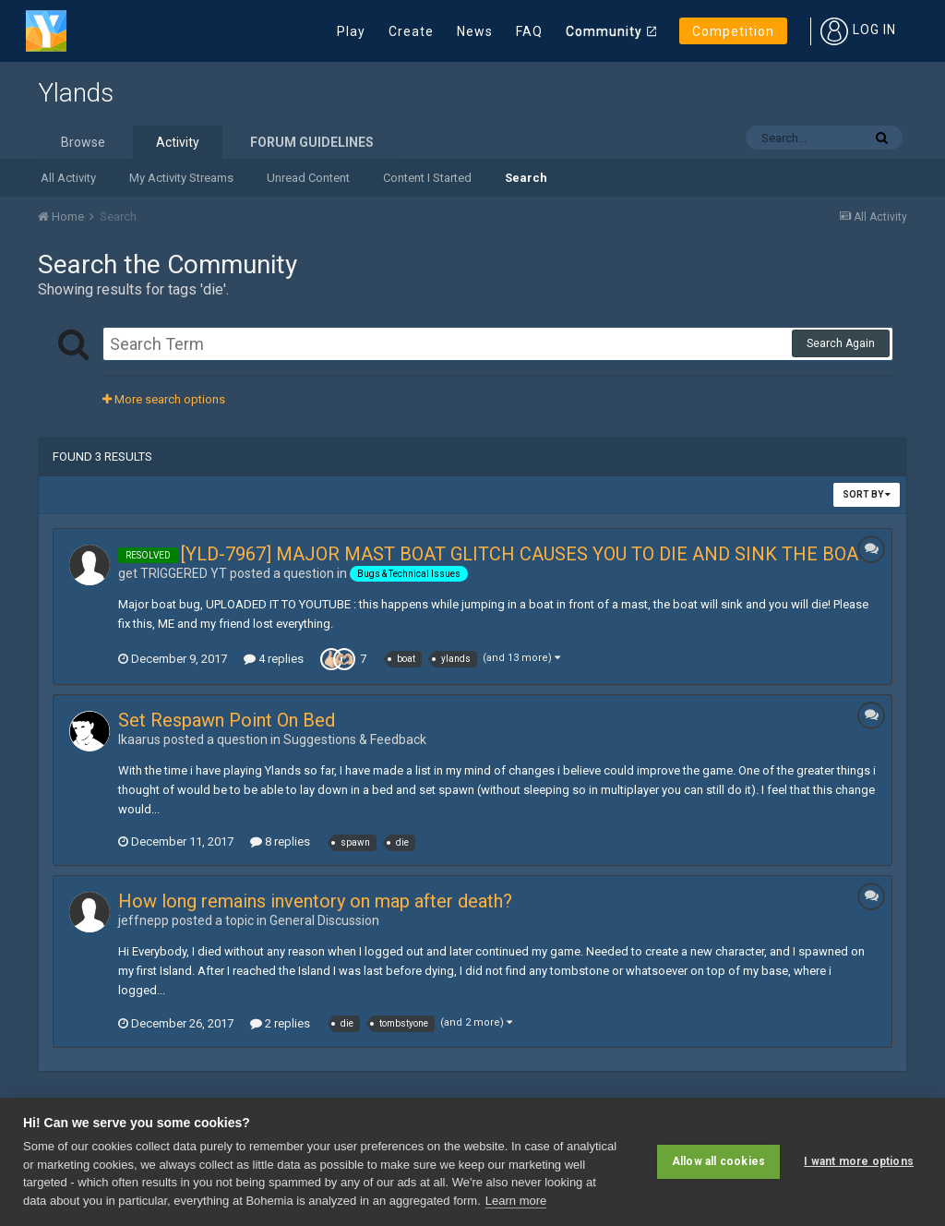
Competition (733, 31)
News (475, 31)
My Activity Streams (181, 178)
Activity (177, 142)
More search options (163, 399)
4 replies (274, 659)
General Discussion (324, 920)
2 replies (280, 1023)
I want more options (859, 1161)
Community (604, 31)
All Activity (68, 178)
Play (351, 31)
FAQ (529, 31)
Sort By (867, 494)
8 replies (280, 841)
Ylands (76, 93)
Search (526, 178)
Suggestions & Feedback (354, 739)
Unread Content (308, 178)
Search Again (841, 343)
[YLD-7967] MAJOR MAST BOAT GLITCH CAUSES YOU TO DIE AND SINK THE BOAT (524, 554)
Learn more (515, 1201)
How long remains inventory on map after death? (315, 901)
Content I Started (427, 178)
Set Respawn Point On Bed (226, 720)
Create (411, 31)
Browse (83, 142)
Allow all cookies (718, 1161)
